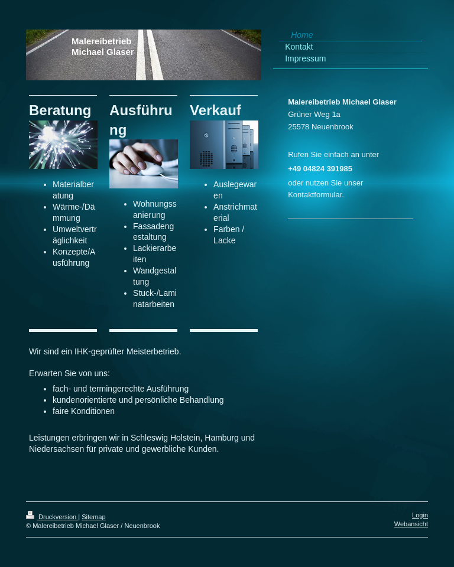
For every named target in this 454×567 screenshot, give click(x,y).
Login (420, 515)
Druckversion (52, 516)
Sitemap (93, 516)
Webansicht (411, 523)
